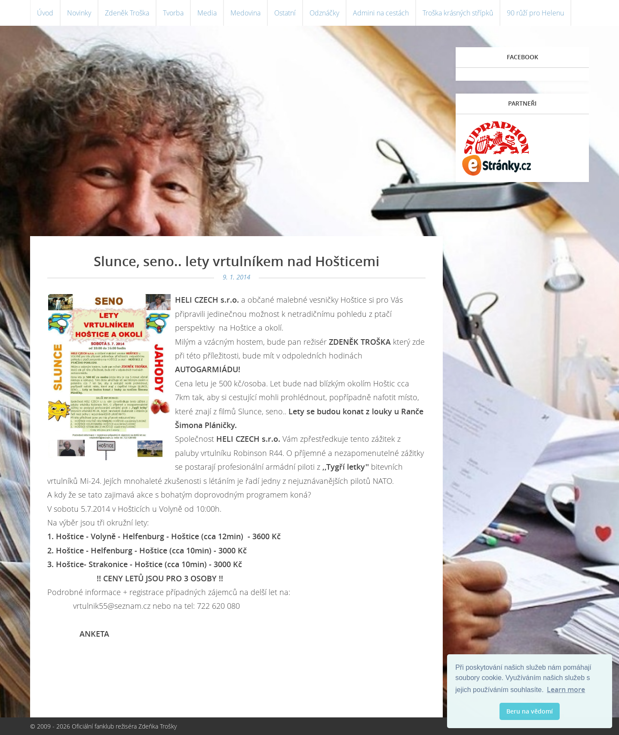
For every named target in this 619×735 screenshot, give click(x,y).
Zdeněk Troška (127, 13)
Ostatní (285, 13)
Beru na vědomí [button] (529, 711)
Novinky (79, 13)
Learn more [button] (566, 689)
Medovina (245, 13)
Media (207, 13)
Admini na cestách (381, 13)
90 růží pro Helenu (535, 13)
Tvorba (173, 13)
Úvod (45, 13)
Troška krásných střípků (458, 13)
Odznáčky (324, 13)
